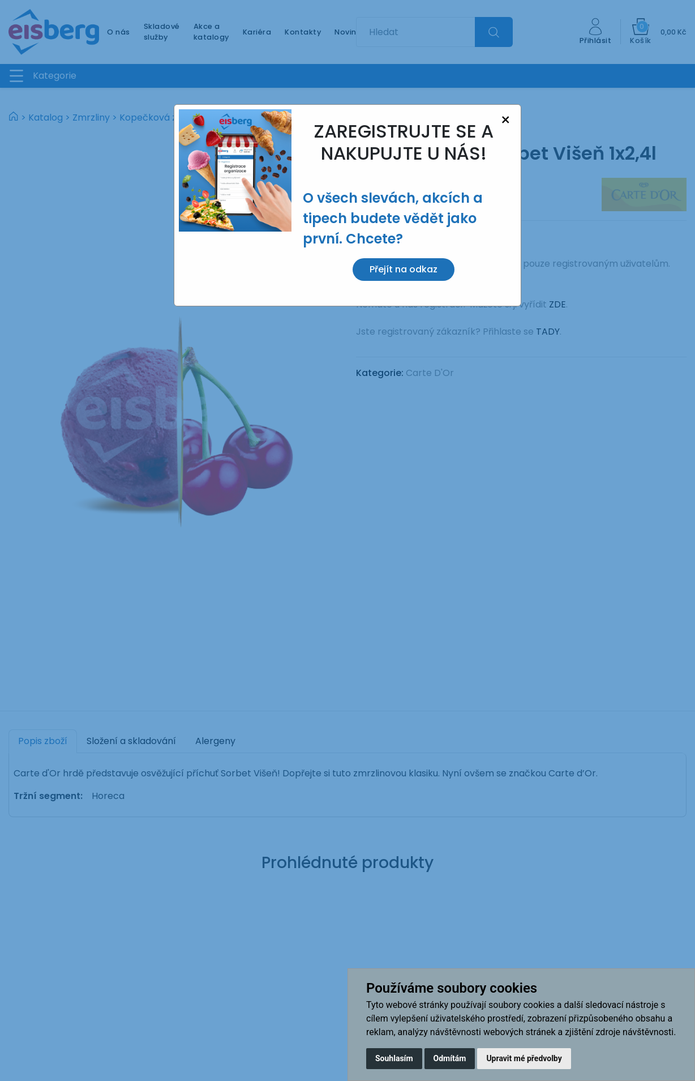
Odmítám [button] (450, 1058)
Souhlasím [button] (394, 1058)
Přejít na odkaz (403, 269)
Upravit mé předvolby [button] (523, 1058)
